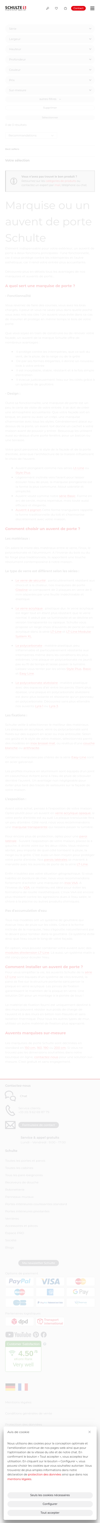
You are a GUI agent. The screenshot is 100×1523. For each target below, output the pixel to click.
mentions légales (19, 1479)
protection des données (44, 1474)
